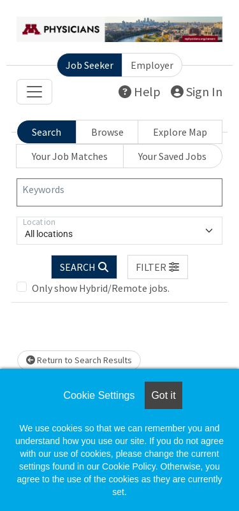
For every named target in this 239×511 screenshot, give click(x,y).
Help (140, 91)
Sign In (196, 91)
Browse (107, 132)
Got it (163, 395)
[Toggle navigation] (34, 91)
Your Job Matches (70, 156)
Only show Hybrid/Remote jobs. (101, 288)
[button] (158, 267)
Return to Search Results (79, 360)
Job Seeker (89, 65)
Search (46, 132)
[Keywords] (119, 192)
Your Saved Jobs (172, 156)
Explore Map (180, 132)
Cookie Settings (98, 395)
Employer (152, 65)
